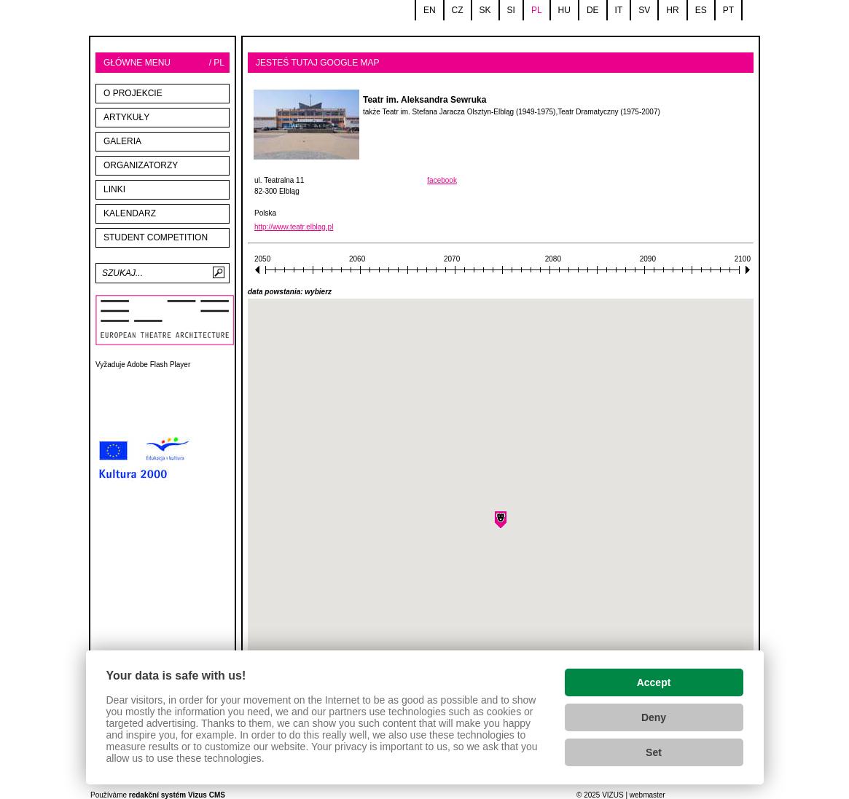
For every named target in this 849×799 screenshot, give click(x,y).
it (619, 10)
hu (564, 10)
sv (644, 10)
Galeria (122, 141)
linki (114, 189)
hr (672, 10)
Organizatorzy (140, 165)
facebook (442, 180)
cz (457, 10)
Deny (653, 717)
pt (728, 10)
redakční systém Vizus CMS (177, 795)
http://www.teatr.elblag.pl (293, 227)
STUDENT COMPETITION (155, 237)
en (429, 10)
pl (536, 10)
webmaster (647, 795)
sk (485, 10)
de (593, 10)
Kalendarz (129, 213)
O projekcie (133, 93)
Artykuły (126, 117)
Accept (654, 682)
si (511, 10)
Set (654, 752)
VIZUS (612, 795)
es (701, 10)
